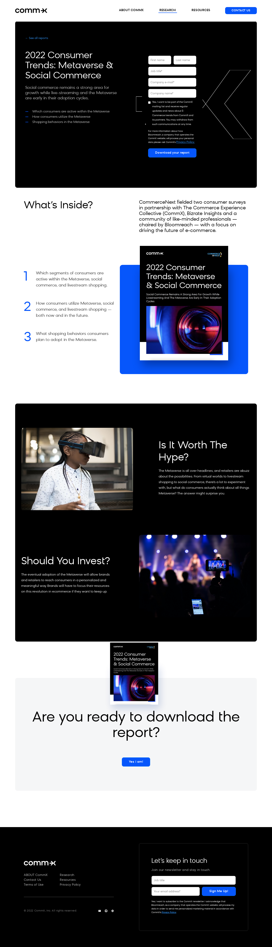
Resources (68, 880)
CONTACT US (241, 10)
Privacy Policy (70, 885)
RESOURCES (200, 10)
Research (67, 875)
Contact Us (32, 880)
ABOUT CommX (36, 875)
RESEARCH (166, 10)
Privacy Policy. (185, 142)
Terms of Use (34, 885)
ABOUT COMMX (130, 10)
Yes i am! (136, 761)
